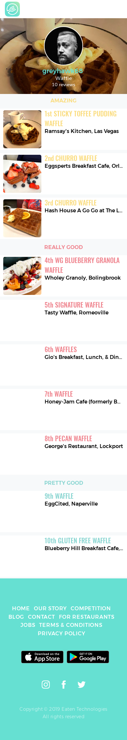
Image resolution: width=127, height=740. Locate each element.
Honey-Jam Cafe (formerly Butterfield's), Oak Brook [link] (84, 402)
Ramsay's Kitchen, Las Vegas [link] (82, 131)
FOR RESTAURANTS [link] (87, 617)
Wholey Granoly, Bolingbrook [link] (83, 278)
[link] (12, 9)
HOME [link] (21, 608)
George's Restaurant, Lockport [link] (84, 446)
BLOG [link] (16, 617)
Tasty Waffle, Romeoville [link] (76, 313)
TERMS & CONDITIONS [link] (70, 625)
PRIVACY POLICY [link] (61, 633)
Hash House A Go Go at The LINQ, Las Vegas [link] (84, 210)
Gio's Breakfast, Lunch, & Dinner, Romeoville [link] (84, 357)
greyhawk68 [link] (63, 71)
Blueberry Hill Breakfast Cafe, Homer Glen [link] (84, 548)
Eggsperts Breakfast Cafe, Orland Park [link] (84, 166)
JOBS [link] (28, 625)
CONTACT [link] (41, 617)
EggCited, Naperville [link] (71, 504)
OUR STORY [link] (50, 608)
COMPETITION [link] (91, 608)
